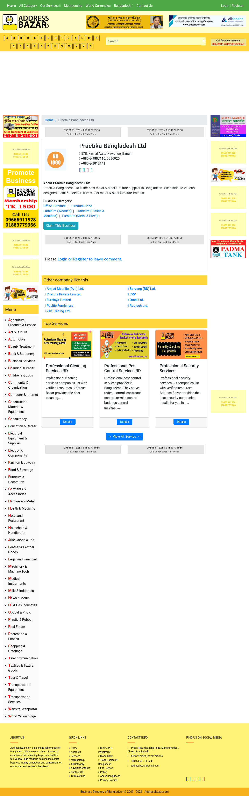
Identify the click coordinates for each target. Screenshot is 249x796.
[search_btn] (203, 41)
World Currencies (98, 6)
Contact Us (144, 6)
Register (238, 6)
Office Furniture (54, 206)
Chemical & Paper (21, 368)
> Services (74, 756)
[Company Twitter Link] (84, 170)
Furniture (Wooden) (57, 211)
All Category (28, 6)
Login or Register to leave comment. (89, 258)
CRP (132, 294)
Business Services (21, 361)
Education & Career (22, 426)
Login (225, 6)
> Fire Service (105, 768)
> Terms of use (77, 776)
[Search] (153, 41)
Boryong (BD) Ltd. (142, 289)
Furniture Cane (81, 206)
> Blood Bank (105, 756)
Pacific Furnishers (59, 306)
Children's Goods (20, 375)
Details (67, 421)
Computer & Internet (23, 395)
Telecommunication (23, 658)
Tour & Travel (18, 678)
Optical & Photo (19, 612)
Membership (73, 6)
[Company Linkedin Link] (92, 170)
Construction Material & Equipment (17, 407)
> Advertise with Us (79, 768)
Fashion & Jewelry (21, 463)
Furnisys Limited (58, 300)
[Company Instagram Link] (88, 170)
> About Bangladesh (109, 776)
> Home (73, 748)
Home (11, 6)
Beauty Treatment (21, 347)
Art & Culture (17, 332)
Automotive (17, 339)
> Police (102, 772)
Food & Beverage (20, 470)
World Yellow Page (22, 716)
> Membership (77, 760)
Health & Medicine (21, 508)
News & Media (18, 598)
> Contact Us (76, 772)
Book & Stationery (21, 354)
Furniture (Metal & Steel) (80, 216)
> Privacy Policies (108, 780)
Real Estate (16, 627)
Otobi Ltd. (136, 300)
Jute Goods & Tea (21, 540)
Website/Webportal (22, 709)
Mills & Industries (21, 591)
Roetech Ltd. (138, 306)
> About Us (75, 752)
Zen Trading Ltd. (58, 311)
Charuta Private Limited (63, 294)
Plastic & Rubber (20, 620)
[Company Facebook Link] (80, 170)
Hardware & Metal (21, 501)
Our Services (50, 6)
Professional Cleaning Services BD (66, 368)
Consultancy (17, 419)
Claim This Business (61, 226)
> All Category (76, 764)
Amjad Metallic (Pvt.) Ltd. (64, 289)
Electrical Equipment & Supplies (17, 438)
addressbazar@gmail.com (144, 765)
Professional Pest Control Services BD (122, 368)
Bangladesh (123, 6)
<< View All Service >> (124, 436)
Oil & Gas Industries (22, 605)
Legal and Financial (22, 559)
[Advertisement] (124, 82)
